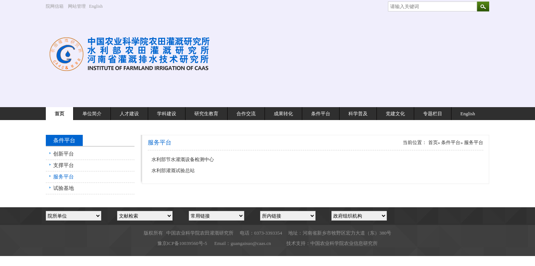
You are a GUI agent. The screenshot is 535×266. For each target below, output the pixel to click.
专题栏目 (432, 113)
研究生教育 (206, 113)
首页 (59, 113)
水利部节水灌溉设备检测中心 (182, 159)
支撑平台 (63, 165)
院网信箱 (55, 6)
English (99, 6)
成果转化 (283, 113)
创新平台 (63, 154)
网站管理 (77, 6)
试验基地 (63, 188)
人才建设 (129, 113)
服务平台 (63, 177)
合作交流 (246, 113)
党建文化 (395, 113)
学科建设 (166, 113)
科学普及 (358, 113)
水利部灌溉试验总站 (173, 170)
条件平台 (320, 113)
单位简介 (92, 113)
